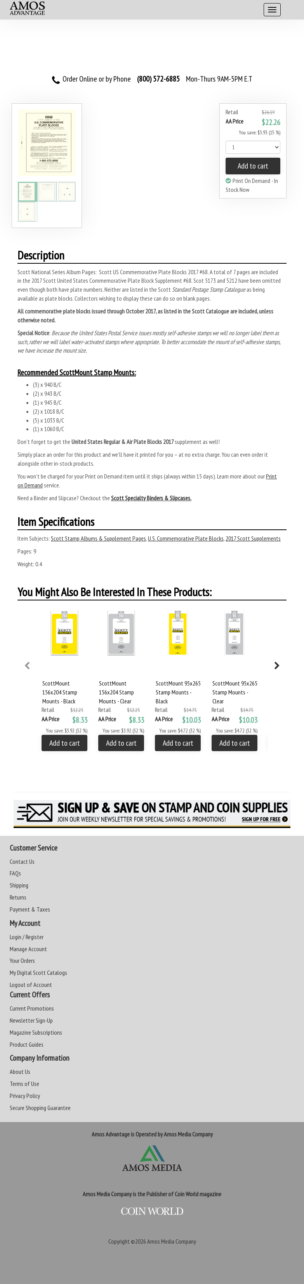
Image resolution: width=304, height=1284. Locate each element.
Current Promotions (32, 1008)
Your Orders (22, 960)
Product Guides (26, 1044)
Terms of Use (24, 1083)
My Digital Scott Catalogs (38, 972)
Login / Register (26, 937)
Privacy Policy (25, 1096)
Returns (18, 897)
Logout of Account (31, 984)
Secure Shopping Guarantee (40, 1108)
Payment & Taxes (30, 909)
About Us (20, 1071)
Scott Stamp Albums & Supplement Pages (98, 538)
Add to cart (253, 166)
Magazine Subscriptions (36, 1032)
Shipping (19, 885)
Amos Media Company (171, 1241)
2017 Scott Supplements (253, 538)
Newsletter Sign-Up (31, 1020)
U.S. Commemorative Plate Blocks (186, 538)
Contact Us (22, 861)
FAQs (15, 873)
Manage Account (28, 949)
